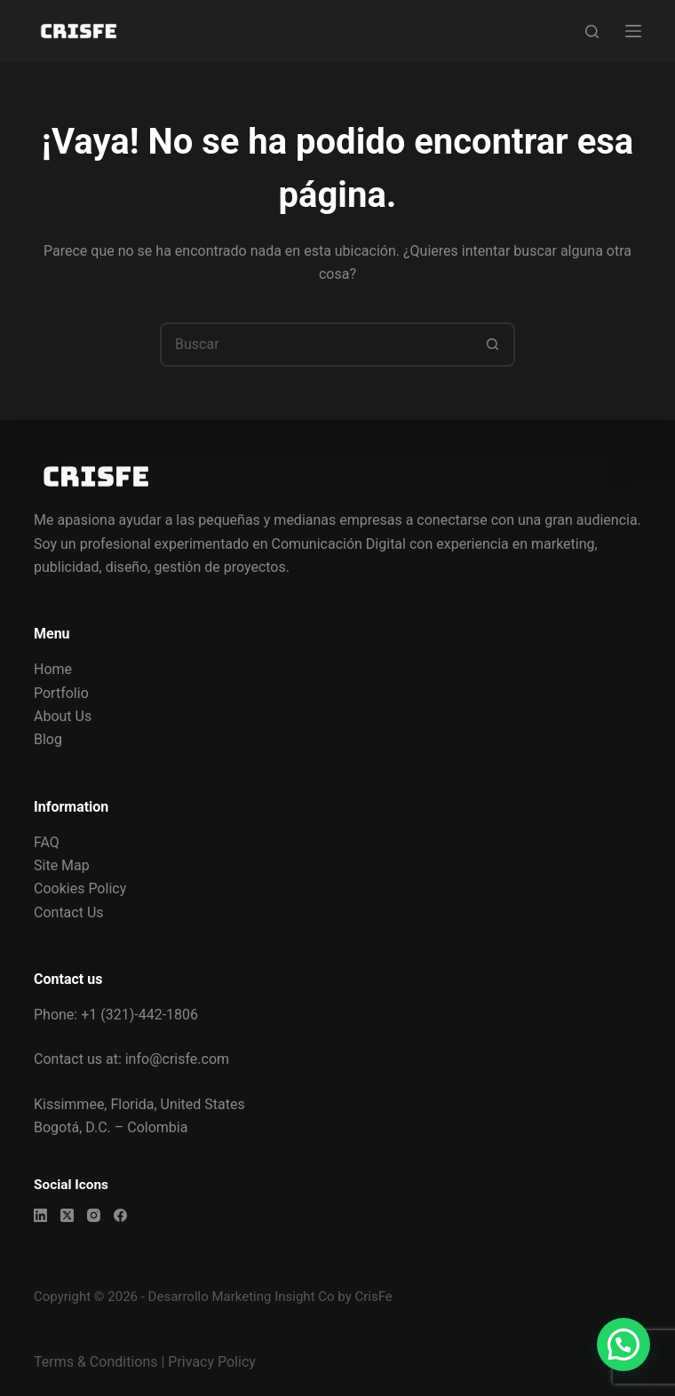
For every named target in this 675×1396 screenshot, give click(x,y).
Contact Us (69, 912)
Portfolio (61, 693)
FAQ (47, 842)
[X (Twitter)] (67, 1215)
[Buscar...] (315, 344)
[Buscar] (592, 31)
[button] (623, 1344)
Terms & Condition (92, 1361)
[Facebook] (120, 1215)
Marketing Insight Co (272, 1297)
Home (53, 669)
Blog (48, 739)
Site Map (62, 865)
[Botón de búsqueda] (493, 344)
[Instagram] (93, 1215)
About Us (62, 716)
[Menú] (633, 31)
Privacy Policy (212, 1361)
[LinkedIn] (40, 1215)
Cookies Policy (80, 888)
